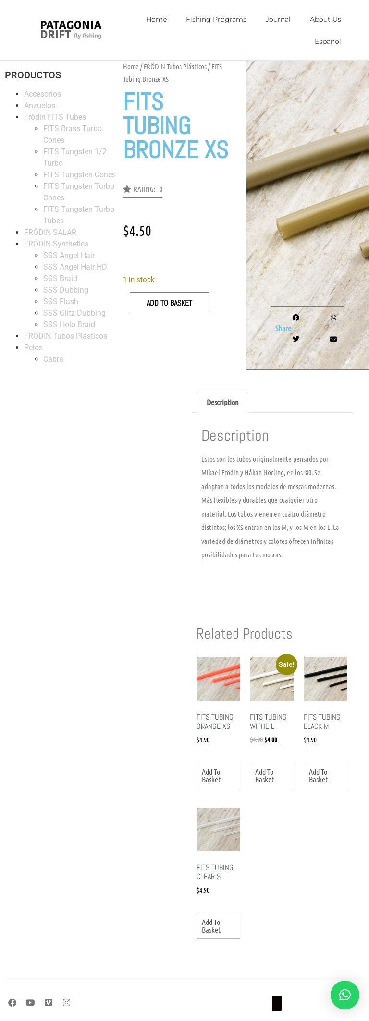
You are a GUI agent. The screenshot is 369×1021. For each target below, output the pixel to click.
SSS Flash (60, 301)
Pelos (33, 347)
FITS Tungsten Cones (79, 174)
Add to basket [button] (211, 775)
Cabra (53, 359)
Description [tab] (223, 401)
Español (328, 41)
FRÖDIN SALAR (50, 232)
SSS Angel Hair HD (75, 266)
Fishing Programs (216, 19)
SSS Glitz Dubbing (74, 313)
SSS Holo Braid (69, 324)
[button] (142, 191)
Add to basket (169, 303)
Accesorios (42, 93)
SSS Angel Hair (69, 255)
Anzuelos (39, 105)
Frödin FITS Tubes (55, 117)
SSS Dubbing (65, 290)
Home (156, 19)
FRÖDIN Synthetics (56, 243)
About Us (325, 19)
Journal (278, 19)
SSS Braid (60, 278)
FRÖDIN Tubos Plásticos (65, 336)
